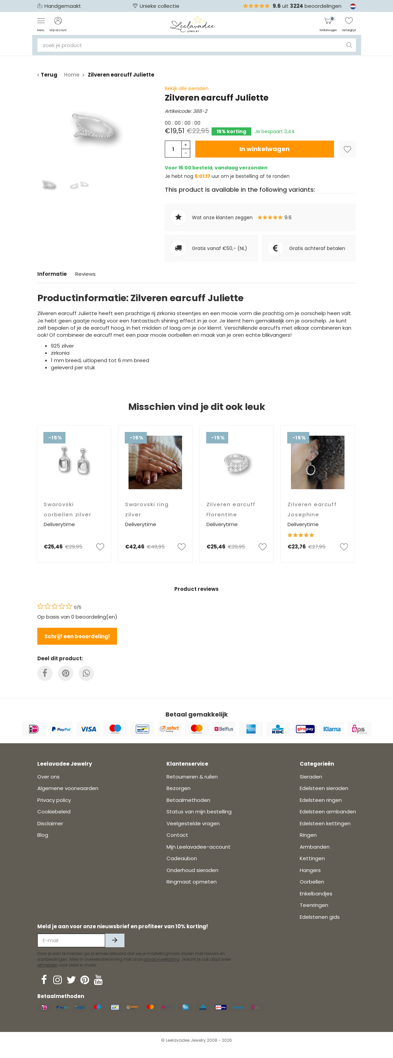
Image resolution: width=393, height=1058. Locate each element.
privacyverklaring (161, 969)
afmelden (47, 974)
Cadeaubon (181, 867)
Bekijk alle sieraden (187, 88)
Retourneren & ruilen (192, 786)
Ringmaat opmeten (191, 891)
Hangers (310, 879)
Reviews (85, 273)
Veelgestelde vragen (193, 832)
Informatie (52, 273)
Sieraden (311, 786)
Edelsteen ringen (321, 809)
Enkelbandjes (316, 903)
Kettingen (312, 867)
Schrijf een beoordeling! (77, 636)
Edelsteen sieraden (324, 797)
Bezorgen (178, 797)
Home (71, 74)
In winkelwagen (264, 149)
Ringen (308, 844)
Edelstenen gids (320, 926)
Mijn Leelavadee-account (198, 856)
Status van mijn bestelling (199, 821)
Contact (177, 844)
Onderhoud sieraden (192, 879)
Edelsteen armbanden (328, 821)
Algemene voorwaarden (67, 797)
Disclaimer (50, 832)
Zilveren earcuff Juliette (121, 74)
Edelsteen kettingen (325, 832)
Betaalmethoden (188, 809)
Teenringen (314, 914)
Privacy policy (54, 809)
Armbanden (315, 856)
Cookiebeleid (54, 821)
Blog (42, 844)
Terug (47, 74)
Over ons (48, 786)
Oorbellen (312, 891)
